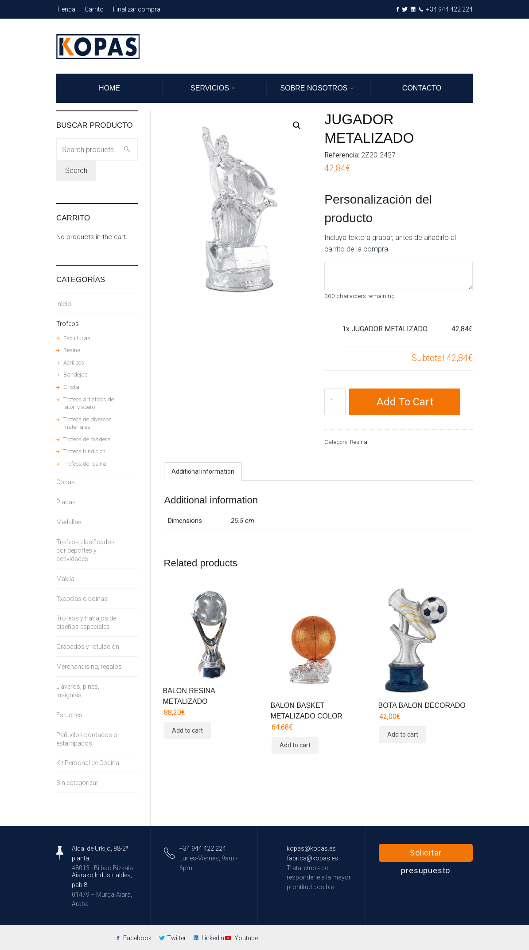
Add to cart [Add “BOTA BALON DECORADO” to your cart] (402, 734)
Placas (66, 502)
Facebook (137, 938)
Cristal (72, 387)
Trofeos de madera (87, 439)
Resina (358, 442)
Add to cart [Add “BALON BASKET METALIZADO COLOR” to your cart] (295, 745)
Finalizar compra (136, 9)
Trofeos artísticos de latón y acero (88, 403)
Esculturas (76, 338)
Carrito (94, 9)
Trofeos (67, 323)
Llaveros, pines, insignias (77, 691)
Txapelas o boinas (82, 598)
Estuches (69, 714)
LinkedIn (213, 938)
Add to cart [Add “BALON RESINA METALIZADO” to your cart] (187, 730)
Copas (65, 482)
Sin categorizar (77, 782)
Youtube (246, 938)
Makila (65, 578)
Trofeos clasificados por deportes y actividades (85, 550)
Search (76, 170)
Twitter (176, 938)
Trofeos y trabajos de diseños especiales (86, 622)
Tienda (65, 9)
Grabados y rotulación (87, 646)
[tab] (203, 471)
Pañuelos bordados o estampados (86, 739)
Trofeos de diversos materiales (87, 423)
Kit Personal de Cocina (87, 762)
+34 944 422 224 (449, 9)
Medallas (69, 522)
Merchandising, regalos (89, 666)
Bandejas (75, 374)
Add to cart (405, 402)
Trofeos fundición (84, 451)
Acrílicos (73, 362)
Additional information (202, 471)
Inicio (63, 303)
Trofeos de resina (84, 463)
